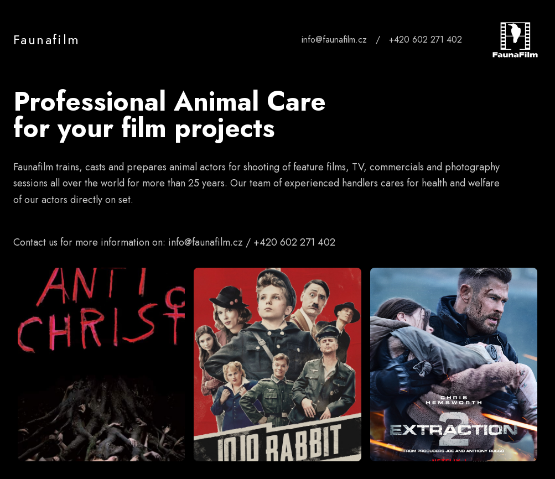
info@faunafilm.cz (334, 39)
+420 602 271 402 (425, 39)
